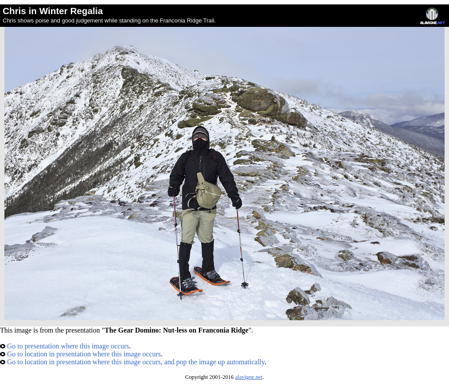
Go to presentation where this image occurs (64, 346)
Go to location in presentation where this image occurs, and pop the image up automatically (132, 362)
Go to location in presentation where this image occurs (80, 354)
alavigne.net (248, 377)
